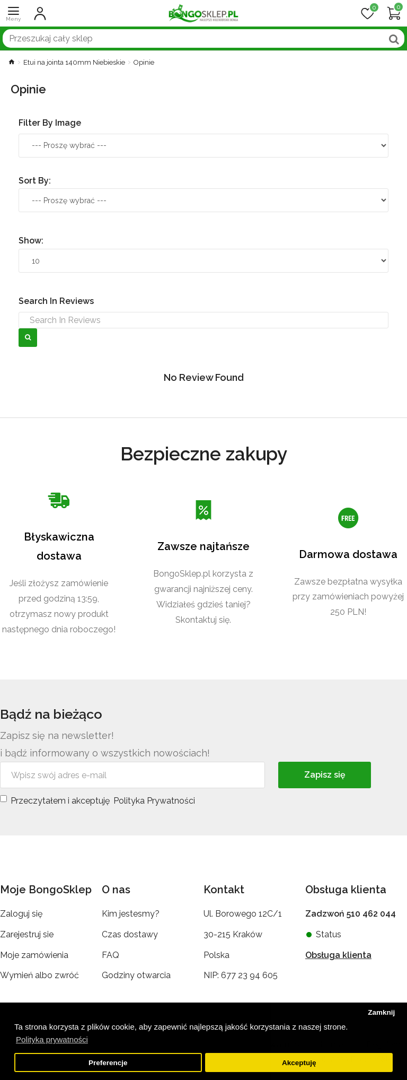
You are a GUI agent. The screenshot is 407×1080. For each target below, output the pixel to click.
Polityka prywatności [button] (52, 1039)
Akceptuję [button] (299, 1063)
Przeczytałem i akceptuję (98, 799)
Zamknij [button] (381, 1012)
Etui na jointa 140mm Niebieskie (74, 62)
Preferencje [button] (108, 1063)
